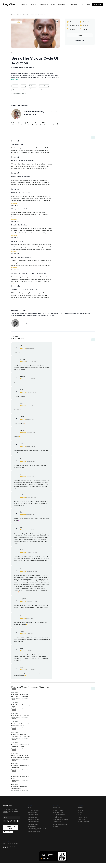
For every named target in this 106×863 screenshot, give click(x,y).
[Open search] (83, 4)
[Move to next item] (93, 137)
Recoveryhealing (44, 86)
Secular (25, 90)
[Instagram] (4, 821)
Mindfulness (16, 90)
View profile (54, 112)
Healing (23, 86)
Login (88, 4)
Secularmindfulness (18, 93)
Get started (97, 4)
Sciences (15, 86)
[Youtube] (14, 821)
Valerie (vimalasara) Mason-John (24, 67)
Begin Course (79, 41)
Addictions (32, 86)
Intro (79, 35)
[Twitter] (11, 821)
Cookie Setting (8, 832)
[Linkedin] (8, 821)
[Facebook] (18, 821)
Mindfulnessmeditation (38, 90)
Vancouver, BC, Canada (30, 117)
